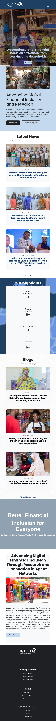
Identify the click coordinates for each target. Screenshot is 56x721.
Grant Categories (28, 673)
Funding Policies (28, 679)
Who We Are (28, 693)
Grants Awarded (28, 676)
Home (28, 710)
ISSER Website (28, 716)
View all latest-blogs (28, 497)
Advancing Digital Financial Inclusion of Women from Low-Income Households (28, 53)
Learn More (13, 123)
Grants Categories (31, 123)
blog (32, 393)
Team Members (28, 699)
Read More (28, 62)
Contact (28, 713)
